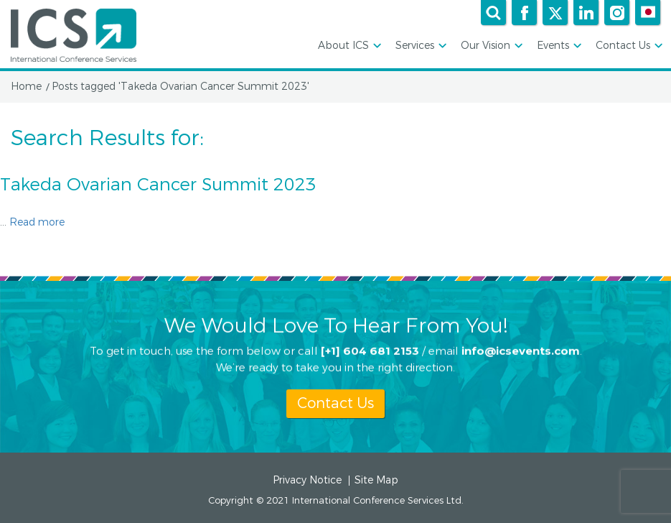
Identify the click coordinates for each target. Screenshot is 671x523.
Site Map (376, 481)
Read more (37, 222)
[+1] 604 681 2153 (370, 350)
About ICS (348, 46)
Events (558, 46)
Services (419, 46)
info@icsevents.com (520, 350)
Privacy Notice (307, 481)
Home (26, 87)
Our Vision (490, 46)
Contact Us (628, 46)
